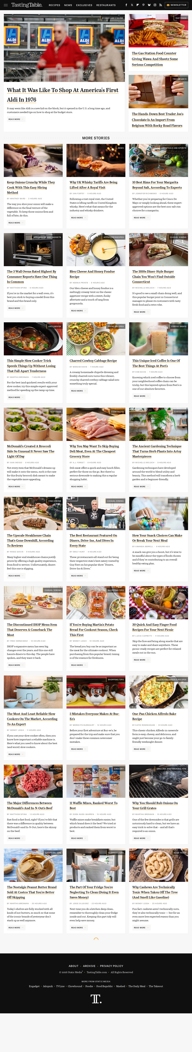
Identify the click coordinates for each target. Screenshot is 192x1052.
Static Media (75, 1011)
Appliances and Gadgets (47, 248)
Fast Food (181, 18)
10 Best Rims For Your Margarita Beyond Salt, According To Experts (151, 198)
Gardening (180, 430)
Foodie (89, 1025)
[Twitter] (132, 5)
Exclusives (84, 5)
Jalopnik (48, 1025)
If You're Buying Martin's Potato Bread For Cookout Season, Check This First (92, 652)
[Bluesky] (149, 5)
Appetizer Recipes (114, 248)
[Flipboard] (137, 5)
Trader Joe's (179, 84)
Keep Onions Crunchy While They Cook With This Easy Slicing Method (31, 198)
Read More (14, 119)
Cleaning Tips (116, 886)
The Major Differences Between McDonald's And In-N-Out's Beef (31, 836)
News (68, 5)
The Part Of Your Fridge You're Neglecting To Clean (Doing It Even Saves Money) (93, 925)
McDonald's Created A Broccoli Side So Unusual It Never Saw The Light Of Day (30, 469)
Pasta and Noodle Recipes (171, 702)
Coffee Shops (178, 339)
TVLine (60, 1025)
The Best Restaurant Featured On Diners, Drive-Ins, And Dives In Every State (94, 563)
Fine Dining (55, 524)
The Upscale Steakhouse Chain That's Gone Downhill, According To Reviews (31, 563)
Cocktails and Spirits (174, 159)
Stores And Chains (112, 18)
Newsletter (176, 4)
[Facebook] (126, 5)
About (73, 1004)
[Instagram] (155, 5)
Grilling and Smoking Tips (171, 797)
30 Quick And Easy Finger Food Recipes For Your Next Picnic (155, 652)
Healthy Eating (178, 524)
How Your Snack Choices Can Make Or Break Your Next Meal (157, 563)
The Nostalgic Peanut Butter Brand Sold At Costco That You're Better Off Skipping (31, 925)
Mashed (120, 1025)
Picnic (182, 613)
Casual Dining (178, 248)
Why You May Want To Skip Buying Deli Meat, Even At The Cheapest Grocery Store (94, 469)
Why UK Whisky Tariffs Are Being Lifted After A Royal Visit (93, 198)
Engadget (34, 1025)
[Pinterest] (143, 5)
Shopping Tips (116, 613)
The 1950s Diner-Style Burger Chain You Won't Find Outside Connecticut (157, 288)
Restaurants (106, 5)
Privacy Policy (111, 1004)
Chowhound (75, 1025)
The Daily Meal (136, 1025)
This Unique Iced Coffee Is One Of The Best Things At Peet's (154, 378)
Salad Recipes (116, 339)
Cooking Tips (54, 159)
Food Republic (104, 1025)
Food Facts (117, 430)
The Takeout (156, 1025)
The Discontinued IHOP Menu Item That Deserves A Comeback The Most (30, 652)
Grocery (119, 797)
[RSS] (160, 5)
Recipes (54, 5)
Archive (89, 1004)
